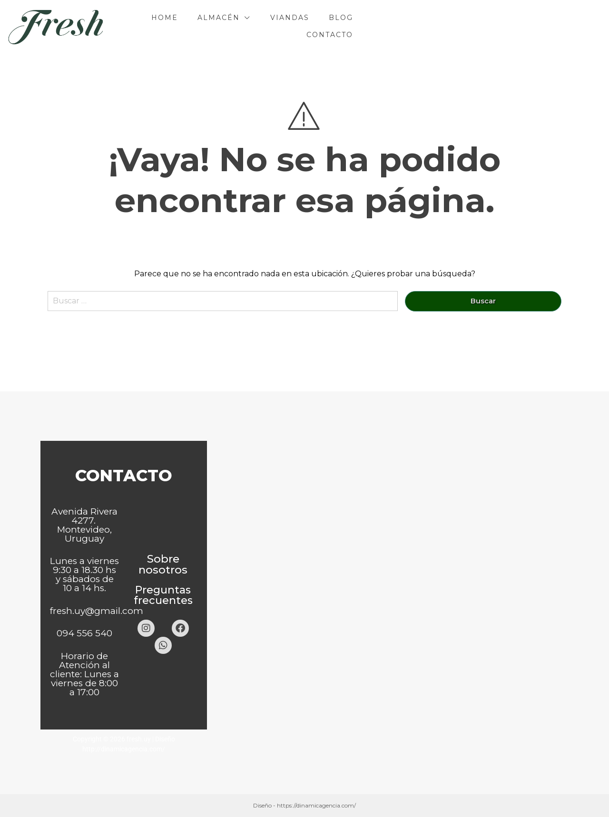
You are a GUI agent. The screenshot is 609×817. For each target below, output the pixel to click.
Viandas (395, 26)
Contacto (501, 26)
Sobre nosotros (162, 564)
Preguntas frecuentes (163, 595)
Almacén (324, 26)
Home (270, 26)
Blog (446, 26)
